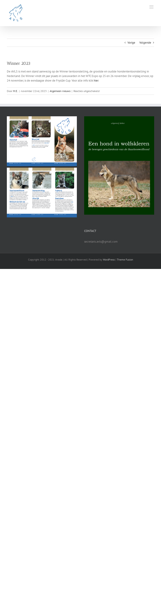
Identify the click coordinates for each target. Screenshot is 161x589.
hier (96, 80)
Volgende (145, 43)
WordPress (109, 259)
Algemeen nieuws (60, 91)
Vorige (131, 43)
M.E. (15, 91)
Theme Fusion (125, 259)
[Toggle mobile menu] (151, 7)
